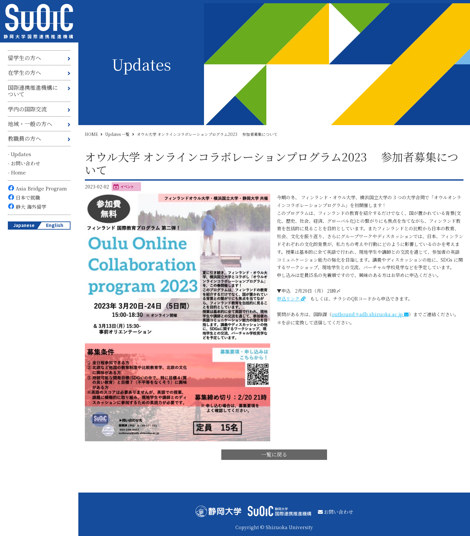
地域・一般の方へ (30, 124)
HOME (91, 134)
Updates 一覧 (117, 134)
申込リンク (288, 298)
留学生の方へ (24, 58)
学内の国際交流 (27, 109)
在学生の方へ (24, 72)
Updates (21, 154)
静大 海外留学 (31, 206)
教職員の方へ (24, 138)
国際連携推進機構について (33, 90)
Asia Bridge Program (41, 188)
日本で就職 (28, 197)
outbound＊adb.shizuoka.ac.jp (367, 314)
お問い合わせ (25, 163)
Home (18, 172)
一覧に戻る (274, 454)
